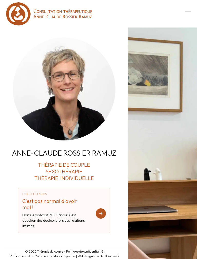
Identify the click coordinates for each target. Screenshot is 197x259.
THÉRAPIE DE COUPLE (64, 165)
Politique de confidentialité (84, 251)
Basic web (112, 256)
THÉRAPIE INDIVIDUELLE (64, 178)
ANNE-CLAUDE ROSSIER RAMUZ (64, 152)
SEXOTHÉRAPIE (64, 171)
